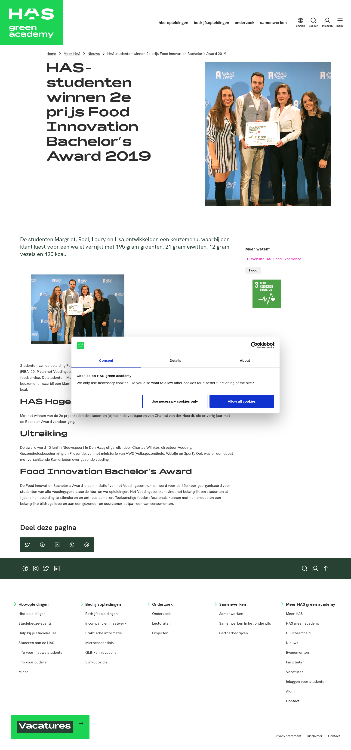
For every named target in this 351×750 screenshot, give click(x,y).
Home (51, 53)
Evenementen (297, 652)
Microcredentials (99, 642)
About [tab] (245, 360)
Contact (292, 701)
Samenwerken (231, 613)
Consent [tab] (106, 360)
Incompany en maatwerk (105, 623)
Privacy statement (287, 736)
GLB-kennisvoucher (101, 652)
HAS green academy (303, 623)
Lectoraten (161, 623)
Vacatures (294, 671)
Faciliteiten (295, 662)
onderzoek (245, 22)
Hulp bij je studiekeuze (37, 633)
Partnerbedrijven (233, 633)
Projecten (160, 633)
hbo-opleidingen (173, 22)
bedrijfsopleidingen (211, 22)
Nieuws (94, 53)
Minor (23, 671)
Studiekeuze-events (35, 623)
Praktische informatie (103, 633)
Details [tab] (175, 360)
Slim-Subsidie (96, 662)
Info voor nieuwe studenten (41, 652)
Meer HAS (72, 53)
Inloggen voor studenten (306, 681)
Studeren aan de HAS (36, 642)
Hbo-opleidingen (32, 613)
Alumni (291, 691)
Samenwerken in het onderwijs (245, 623)
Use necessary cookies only (175, 401)
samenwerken (273, 22)
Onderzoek (161, 613)
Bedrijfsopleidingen (101, 613)
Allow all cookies (242, 401)
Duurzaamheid (298, 633)
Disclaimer (315, 736)
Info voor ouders (32, 662)
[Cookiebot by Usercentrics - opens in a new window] (254, 345)
